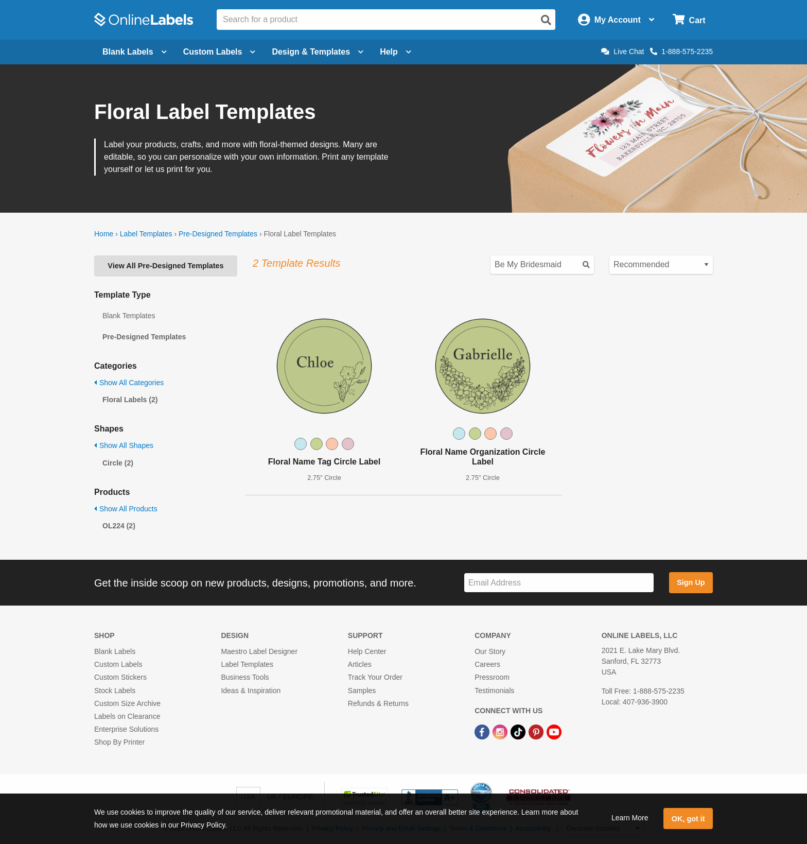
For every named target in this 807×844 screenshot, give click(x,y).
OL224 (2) (118, 526)
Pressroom (492, 677)
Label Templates (146, 234)
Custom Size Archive (127, 703)
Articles (360, 664)
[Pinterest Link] (537, 731)
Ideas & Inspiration (250, 690)
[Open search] (546, 20)
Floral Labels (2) (129, 399)
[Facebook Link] (483, 731)
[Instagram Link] (501, 731)
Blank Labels (114, 651)
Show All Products (125, 509)
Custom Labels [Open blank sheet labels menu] (219, 51)
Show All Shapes (123, 445)
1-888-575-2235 (681, 51)
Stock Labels (114, 690)
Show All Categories (129, 382)
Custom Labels (118, 664)
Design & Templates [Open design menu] (317, 51)
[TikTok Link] (519, 731)
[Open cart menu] (689, 19)
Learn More (629, 818)
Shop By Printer (119, 742)
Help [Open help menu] (395, 51)
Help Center (367, 651)
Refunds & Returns (378, 703)
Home (103, 234)
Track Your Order (375, 677)
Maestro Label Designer (259, 651)
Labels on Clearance (127, 716)
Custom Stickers (120, 677)
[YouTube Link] (554, 731)
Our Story (490, 651)
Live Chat (622, 51)
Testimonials (494, 690)
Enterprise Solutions (126, 729)
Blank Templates (128, 316)
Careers (487, 664)
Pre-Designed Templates (218, 234)
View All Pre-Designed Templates (165, 266)
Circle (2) (117, 463)
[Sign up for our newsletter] (559, 582)
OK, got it (688, 819)
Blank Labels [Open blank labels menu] (134, 51)
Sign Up (691, 582)
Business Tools (245, 677)
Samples (362, 690)
